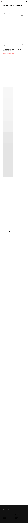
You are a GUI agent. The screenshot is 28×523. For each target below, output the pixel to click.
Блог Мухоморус (16, 517)
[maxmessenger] (5, 509)
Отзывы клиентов (4, 518)
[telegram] (3, 509)
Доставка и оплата (4, 517)
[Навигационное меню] (26, 1)
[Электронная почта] (7, 509)
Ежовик (15, 514)
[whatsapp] (4, 509)
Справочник (16, 518)
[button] (25, 1)
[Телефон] (8, 509)
